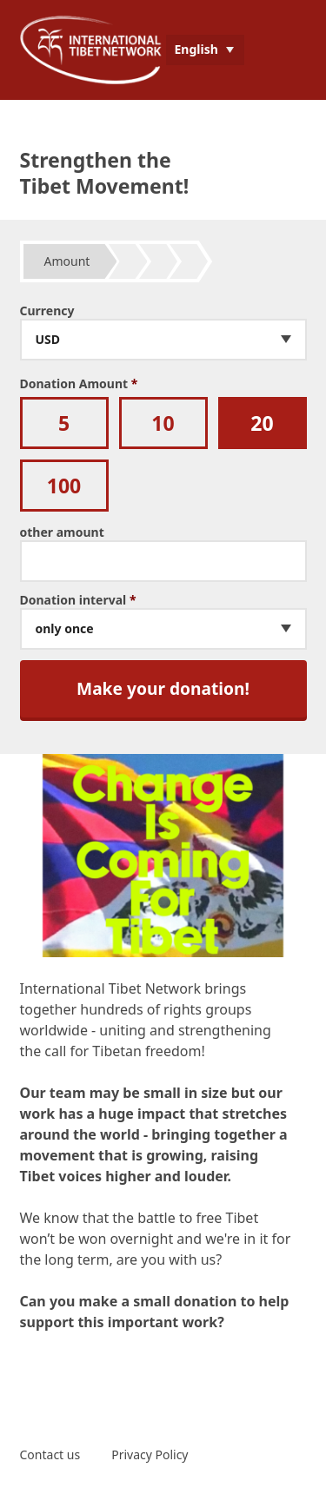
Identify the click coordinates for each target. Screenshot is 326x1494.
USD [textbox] (48, 339)
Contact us (50, 1454)
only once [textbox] (65, 629)
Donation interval (78, 600)
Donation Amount (79, 384)
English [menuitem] (196, 49)
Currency (47, 311)
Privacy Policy (149, 1454)
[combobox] (163, 339)
